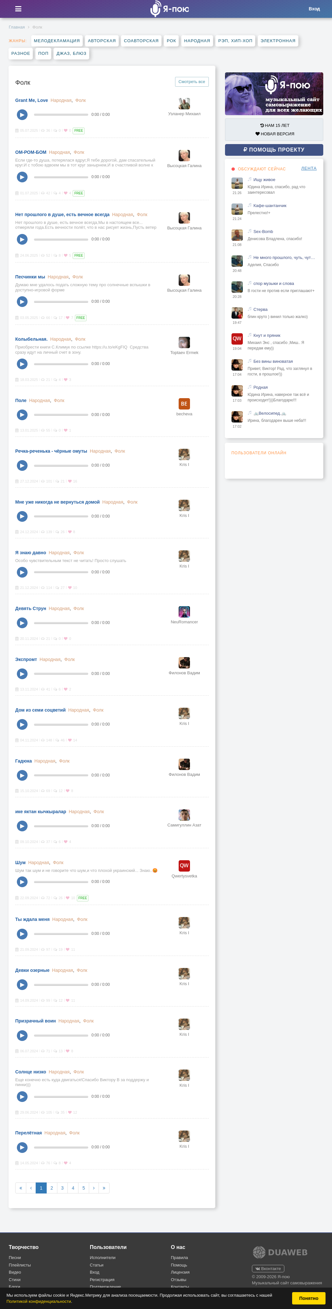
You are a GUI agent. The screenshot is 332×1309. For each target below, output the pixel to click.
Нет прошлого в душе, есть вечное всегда (62, 214)
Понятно (308, 1298)
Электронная (278, 40)
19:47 (237, 322)
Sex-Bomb (263, 231)
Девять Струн (30, 608)
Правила (179, 1257)
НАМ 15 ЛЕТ (275, 125)
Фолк (80, 100)
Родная (261, 387)
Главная (17, 27)
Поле (21, 400)
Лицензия (180, 1272)
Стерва (261, 309)
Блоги (14, 1286)
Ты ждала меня (32, 919)
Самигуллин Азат (184, 825)
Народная (197, 40)
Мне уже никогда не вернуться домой (57, 502)
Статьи (96, 1265)
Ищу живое (264, 179)
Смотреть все (192, 81)
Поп (43, 53)
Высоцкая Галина (184, 165)
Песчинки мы (30, 276)
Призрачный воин (35, 1020)
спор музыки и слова (274, 283)
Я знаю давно (30, 552)
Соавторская (141, 40)
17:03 (237, 400)
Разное (20, 53)
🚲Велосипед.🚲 (270, 413)
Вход (94, 1272)
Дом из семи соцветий (40, 710)
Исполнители (102, 1257)
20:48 (237, 271)
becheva (184, 413)
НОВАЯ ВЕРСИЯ (274, 133)
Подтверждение (105, 1286)
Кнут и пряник (267, 335)
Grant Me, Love (31, 100)
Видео (15, 1272)
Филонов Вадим (184, 672)
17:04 (237, 374)
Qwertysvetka (184, 876)
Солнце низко (30, 1071)
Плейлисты (20, 1265)
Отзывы (178, 1279)
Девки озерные (32, 970)
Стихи (14, 1279)
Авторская (102, 40)
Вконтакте (268, 1268)
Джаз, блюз (71, 53)
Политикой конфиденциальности (38, 1301)
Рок (171, 40)
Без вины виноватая (273, 361)
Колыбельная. (31, 339)
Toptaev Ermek (184, 352)
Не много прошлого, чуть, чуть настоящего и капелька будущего (285, 257)
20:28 (237, 297)
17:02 (237, 426)
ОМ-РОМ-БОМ (30, 152)
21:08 (237, 245)
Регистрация (102, 1279)
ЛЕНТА (309, 168)
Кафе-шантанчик (270, 205)
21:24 (237, 219)
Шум (20, 862)
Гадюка (23, 761)
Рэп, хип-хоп (235, 40)
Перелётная (28, 1132)
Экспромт (26, 659)
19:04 (237, 348)
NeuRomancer (184, 621)
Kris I (184, 464)
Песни (15, 1257)
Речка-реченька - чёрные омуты (51, 451)
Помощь (179, 1265)
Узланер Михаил (184, 113)
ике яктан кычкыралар (40, 811)
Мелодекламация (57, 40)
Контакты (180, 1286)
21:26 (237, 193)
